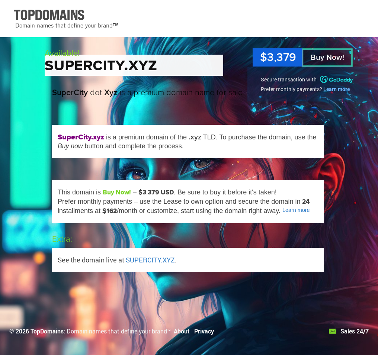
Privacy (204, 331)
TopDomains (47, 331)
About (182, 331)
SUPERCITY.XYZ (150, 259)
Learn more (336, 89)
